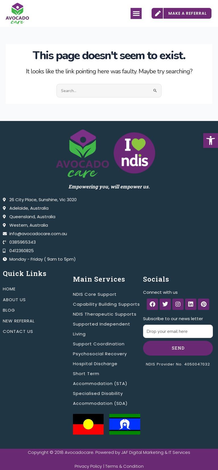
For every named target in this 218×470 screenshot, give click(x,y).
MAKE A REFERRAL (187, 13)
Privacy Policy (88, 466)
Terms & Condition (124, 466)
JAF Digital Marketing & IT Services (156, 452)
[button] (210, 140)
